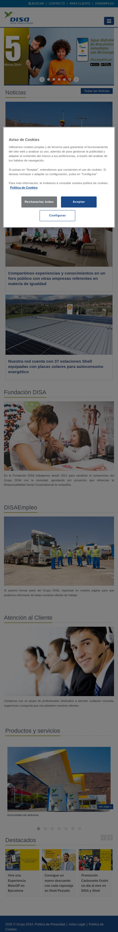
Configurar (57, 215)
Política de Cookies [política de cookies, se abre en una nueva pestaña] (23, 187)
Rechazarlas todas (39, 201)
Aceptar (79, 201)
